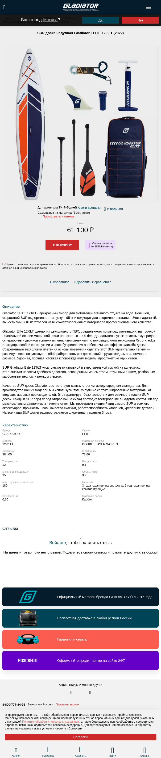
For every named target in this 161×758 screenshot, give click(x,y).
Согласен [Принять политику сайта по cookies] (80, 737)
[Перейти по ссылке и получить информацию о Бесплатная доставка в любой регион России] (80, 618)
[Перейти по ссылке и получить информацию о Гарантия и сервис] (80, 639)
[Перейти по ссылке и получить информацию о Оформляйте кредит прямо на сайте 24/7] (80, 660)
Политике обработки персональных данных (50, 721)
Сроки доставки (89, 207)
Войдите (57, 542)
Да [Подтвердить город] (100, 20)
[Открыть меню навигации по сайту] (148, 7)
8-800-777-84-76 (13, 704)
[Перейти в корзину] (144, 750)
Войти (112, 755)
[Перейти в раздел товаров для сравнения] (80, 750)
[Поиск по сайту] (4, 7)
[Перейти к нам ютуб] (90, 693)
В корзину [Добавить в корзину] (62, 245)
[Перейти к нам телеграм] (81, 693)
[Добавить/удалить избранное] (59, 282)
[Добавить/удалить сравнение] (92, 282)
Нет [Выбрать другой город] (140, 20)
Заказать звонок (67, 704)
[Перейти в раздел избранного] (48, 750)
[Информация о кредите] (100, 245)
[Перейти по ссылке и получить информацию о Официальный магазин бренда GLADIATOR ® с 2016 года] (80, 596)
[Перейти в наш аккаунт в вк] (71, 693)
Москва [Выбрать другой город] (50, 19)
